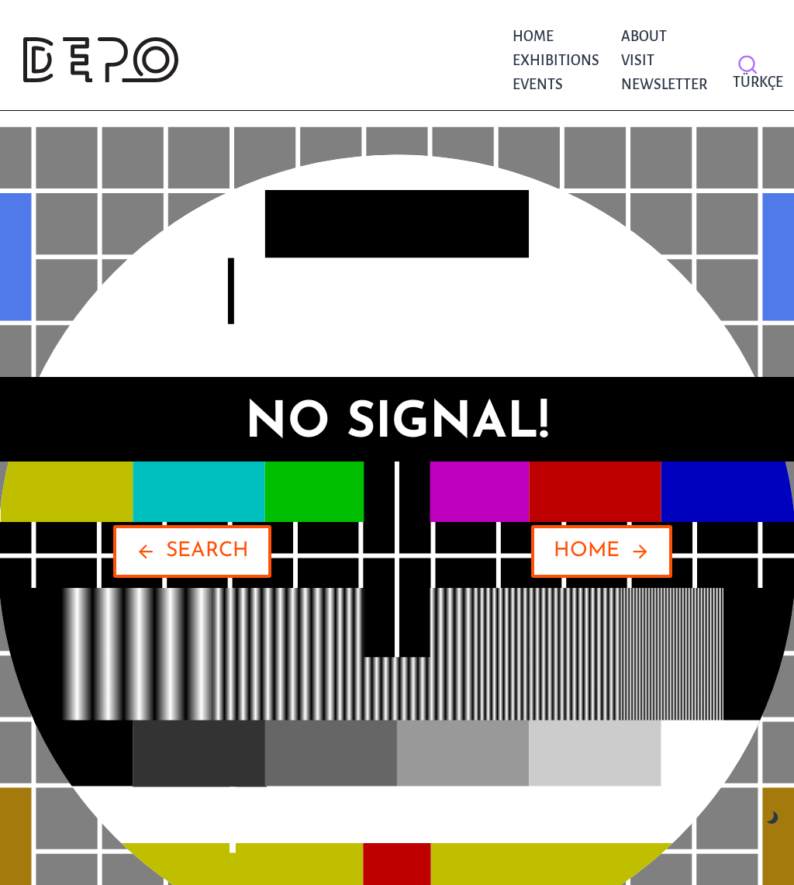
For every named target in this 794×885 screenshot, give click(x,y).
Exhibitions (556, 60)
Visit (637, 60)
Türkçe (754, 82)
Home (533, 36)
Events (538, 84)
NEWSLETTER (664, 84)
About (644, 36)
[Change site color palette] (772, 818)
